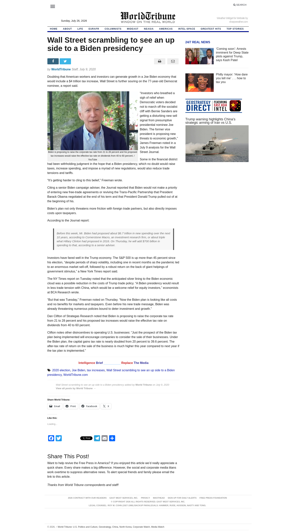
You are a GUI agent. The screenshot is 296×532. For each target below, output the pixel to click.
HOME (54, 29)
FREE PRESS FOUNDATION (213, 498)
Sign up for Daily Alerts (182, 498)
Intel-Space (186, 29)
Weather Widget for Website (231, 18)
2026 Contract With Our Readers (87, 498)
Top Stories (235, 29)
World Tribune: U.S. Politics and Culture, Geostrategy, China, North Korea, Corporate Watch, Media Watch (110, 527)
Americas (166, 29)
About (67, 29)
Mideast (133, 29)
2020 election (61, 370)
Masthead (159, 498)
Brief (100, 362)
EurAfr (94, 29)
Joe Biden (78, 370)
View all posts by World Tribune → (76, 388)
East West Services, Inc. (123, 498)
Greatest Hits (211, 29)
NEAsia (149, 29)
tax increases (96, 370)
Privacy (145, 498)
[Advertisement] (217, 200)
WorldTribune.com (75, 374)
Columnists (113, 29)
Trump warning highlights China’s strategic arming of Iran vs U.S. (210, 121)
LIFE (80, 29)
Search (240, 4)
